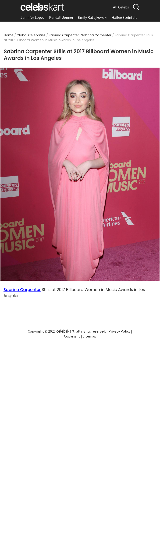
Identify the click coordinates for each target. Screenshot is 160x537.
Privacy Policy (119, 331)
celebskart (65, 331)
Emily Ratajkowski (92, 17)
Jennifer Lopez (33, 17)
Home (9, 35)
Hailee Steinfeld (124, 17)
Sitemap (89, 336)
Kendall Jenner (61, 17)
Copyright (72, 336)
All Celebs (121, 7)
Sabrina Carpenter (64, 35)
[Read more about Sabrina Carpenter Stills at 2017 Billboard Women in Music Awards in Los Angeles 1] (80, 174)
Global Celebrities (31, 35)
